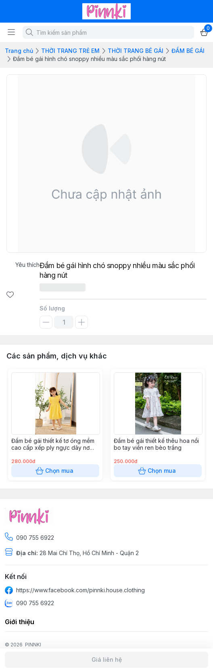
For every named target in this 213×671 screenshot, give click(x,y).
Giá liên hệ (106, 660)
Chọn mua (55, 470)
